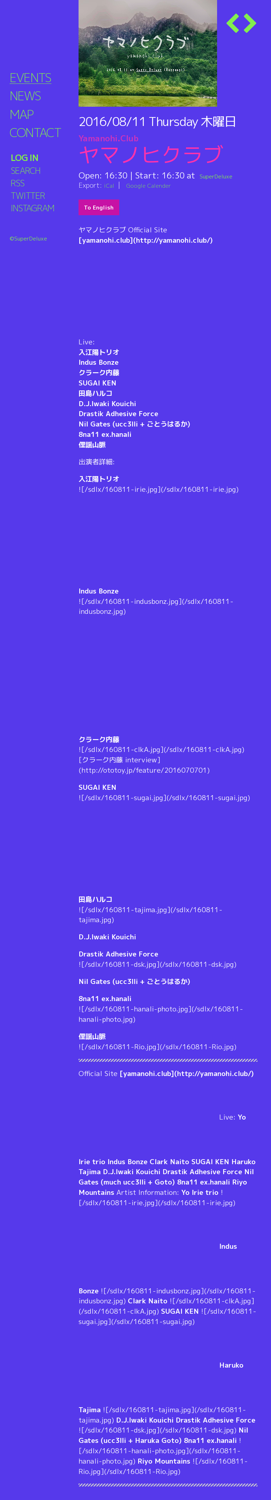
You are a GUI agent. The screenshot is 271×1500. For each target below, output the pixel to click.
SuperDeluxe (224, 175)
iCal (110, 185)
